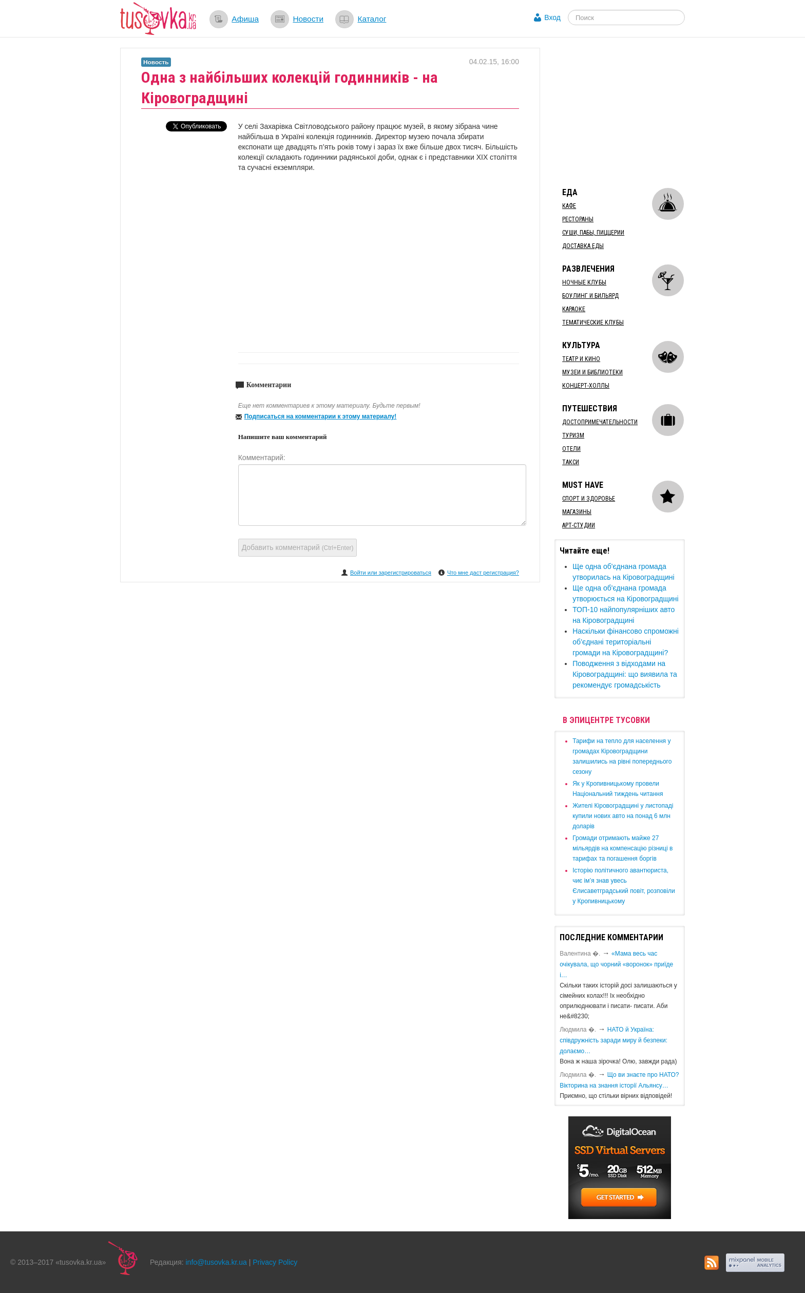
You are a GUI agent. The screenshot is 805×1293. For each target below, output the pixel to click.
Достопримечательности (600, 422)
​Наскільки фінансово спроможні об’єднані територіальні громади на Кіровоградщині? (625, 642)
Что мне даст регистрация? (483, 572)
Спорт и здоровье (588, 498)
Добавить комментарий (298, 547)
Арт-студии (578, 525)
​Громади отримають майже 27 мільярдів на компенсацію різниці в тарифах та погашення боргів (622, 848)
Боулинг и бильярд (590, 295)
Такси (570, 462)
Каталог (371, 18)
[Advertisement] (631, 112)
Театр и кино (581, 359)
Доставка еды (583, 246)
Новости (308, 18)
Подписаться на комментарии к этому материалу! (320, 416)
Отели (571, 448)
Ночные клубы (584, 282)
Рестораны (577, 219)
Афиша (245, 18)
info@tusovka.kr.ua (216, 1262)
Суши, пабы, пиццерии (593, 232)
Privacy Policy (275, 1262)
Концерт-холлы (585, 385)
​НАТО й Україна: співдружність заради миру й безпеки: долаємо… (613, 1040)
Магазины (576, 512)
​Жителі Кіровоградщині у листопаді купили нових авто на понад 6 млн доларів (622, 816)
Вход (552, 17)
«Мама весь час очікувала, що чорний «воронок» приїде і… (616, 964)
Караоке (573, 309)
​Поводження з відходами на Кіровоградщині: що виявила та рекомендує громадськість (624, 674)
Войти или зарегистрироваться (390, 572)
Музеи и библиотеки (592, 372)
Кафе (569, 206)
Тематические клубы (593, 322)
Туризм (573, 435)
